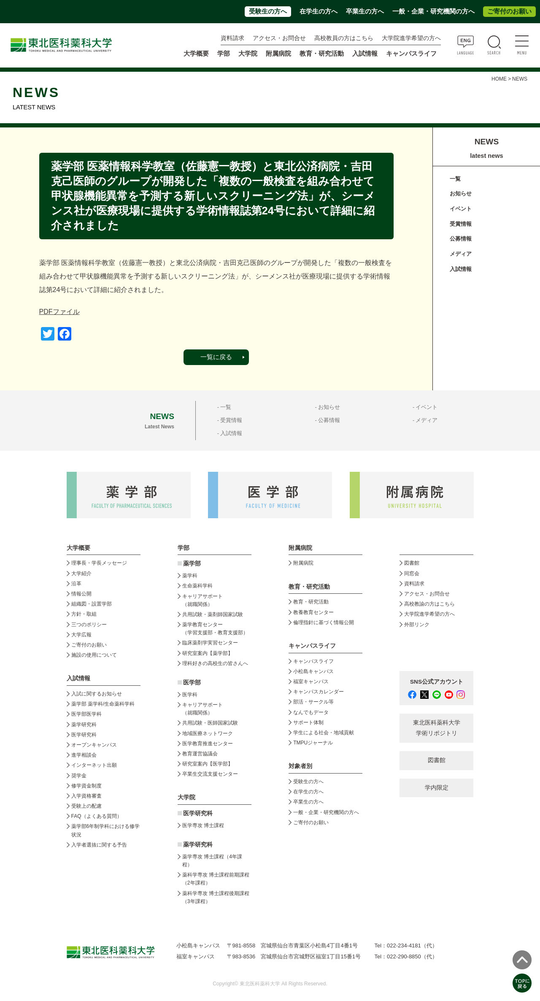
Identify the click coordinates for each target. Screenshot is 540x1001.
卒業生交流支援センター (210, 774)
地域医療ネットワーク (207, 733)
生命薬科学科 (197, 586)
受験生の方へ (268, 11)
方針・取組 (84, 614)
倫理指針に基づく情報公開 (323, 622)
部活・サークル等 (313, 702)
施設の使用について (94, 655)
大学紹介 (81, 573)
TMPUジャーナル (313, 743)
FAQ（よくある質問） (96, 816)
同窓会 (411, 573)
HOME (499, 79)
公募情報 (461, 238)
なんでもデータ (311, 712)
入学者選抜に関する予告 (99, 845)
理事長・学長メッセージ (99, 563)
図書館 (411, 563)
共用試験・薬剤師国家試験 (212, 614)
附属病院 (278, 53)
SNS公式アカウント (436, 682)
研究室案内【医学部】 (207, 764)
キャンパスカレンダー (318, 692)
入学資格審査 (86, 796)
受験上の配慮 (86, 806)
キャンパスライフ (313, 661)
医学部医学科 (86, 714)
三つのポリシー (89, 625)
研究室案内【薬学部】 (207, 653)
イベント (461, 209)
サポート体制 (308, 722)
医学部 (192, 682)
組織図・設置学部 (91, 604)
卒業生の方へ (365, 11)
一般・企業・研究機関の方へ (433, 11)
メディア (461, 254)
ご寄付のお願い (509, 11)
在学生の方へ (319, 11)
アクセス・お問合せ (279, 38)
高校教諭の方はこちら (429, 604)
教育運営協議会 (200, 754)
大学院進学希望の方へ (411, 38)
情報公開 (81, 594)
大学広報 (81, 635)
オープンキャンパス (94, 745)
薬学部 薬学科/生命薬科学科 (103, 704)
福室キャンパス (311, 681)
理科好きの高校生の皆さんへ (215, 663)
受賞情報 (461, 224)
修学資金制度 (86, 786)
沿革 (76, 584)
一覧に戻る (216, 357)
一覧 (455, 179)
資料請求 (232, 38)
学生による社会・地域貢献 (323, 733)
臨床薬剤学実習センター (210, 643)
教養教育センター (313, 612)
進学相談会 (84, 755)
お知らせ (461, 193)
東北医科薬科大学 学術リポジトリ (436, 728)
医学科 (189, 695)
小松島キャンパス (313, 671)
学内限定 (436, 788)
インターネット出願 (94, 765)
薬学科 (189, 576)
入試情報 (461, 269)
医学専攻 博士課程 (203, 825)
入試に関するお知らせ (96, 694)
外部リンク (416, 625)
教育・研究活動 (311, 602)
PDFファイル (59, 311)
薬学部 (192, 563)
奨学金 (78, 776)
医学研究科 (84, 735)
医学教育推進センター (207, 744)
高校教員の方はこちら (343, 38)
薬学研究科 (84, 725)
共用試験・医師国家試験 (210, 723)
